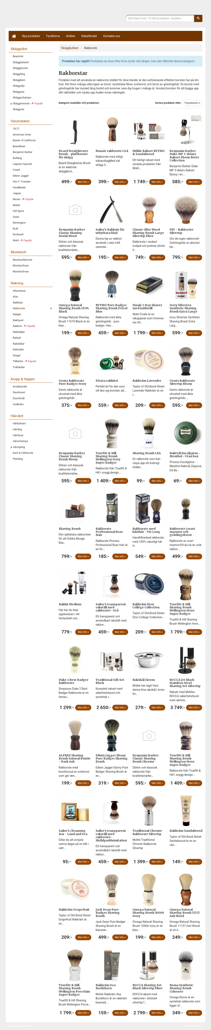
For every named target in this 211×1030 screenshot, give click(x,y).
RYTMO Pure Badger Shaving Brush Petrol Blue (111, 308)
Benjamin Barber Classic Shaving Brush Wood (72, 233)
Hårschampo (20, 441)
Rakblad (17, 302)
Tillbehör (24, 361)
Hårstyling (19, 447)
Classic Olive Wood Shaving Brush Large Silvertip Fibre (148, 233)
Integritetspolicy (193, 1025)
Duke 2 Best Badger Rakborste (73, 681)
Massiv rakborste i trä (112, 151)
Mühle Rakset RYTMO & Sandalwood (148, 152)
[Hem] (14, 36)
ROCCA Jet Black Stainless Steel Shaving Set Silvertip (185, 683)
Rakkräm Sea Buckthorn (106, 986)
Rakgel (17, 314)
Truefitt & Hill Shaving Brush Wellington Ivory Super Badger (108, 457)
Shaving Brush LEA (146, 453)
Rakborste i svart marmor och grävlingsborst (182, 532)
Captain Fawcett (22, 164)
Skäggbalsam (21, 62)
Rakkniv (24, 326)
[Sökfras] (159, 18)
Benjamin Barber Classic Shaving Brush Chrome (145, 759)
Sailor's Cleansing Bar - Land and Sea (73, 832)
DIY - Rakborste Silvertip (181, 231)
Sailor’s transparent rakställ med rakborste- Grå (111, 607)
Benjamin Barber (23, 152)
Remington (19, 222)
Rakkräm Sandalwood (186, 831)
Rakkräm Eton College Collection (145, 605)
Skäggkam (19, 80)
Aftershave (19, 290)
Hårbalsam (19, 423)
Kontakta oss (111, 36)
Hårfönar (18, 435)
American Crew (22, 134)
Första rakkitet (107, 381)
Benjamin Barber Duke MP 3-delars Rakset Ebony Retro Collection (184, 155)
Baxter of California (24, 140)
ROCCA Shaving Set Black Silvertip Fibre (147, 986)
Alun (15, 296)
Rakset (17, 337)
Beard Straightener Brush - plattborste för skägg (73, 154)
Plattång (18, 458)
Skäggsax (18, 91)
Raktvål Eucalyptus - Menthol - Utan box (185, 454)
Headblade (19, 187)
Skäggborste (20, 68)
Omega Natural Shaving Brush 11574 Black (74, 308)
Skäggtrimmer (28, 103)
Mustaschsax (21, 265)
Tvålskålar (19, 367)
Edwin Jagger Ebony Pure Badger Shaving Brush (112, 759)
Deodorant (19, 392)
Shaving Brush (70, 529)
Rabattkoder (89, 36)
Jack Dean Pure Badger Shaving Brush (108, 913)
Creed (16, 169)
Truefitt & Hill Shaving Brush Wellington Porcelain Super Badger (74, 989)
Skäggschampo (22, 97)
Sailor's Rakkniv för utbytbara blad (110, 231)
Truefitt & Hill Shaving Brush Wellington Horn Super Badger (182, 609)
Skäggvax (18, 109)
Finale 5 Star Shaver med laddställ (147, 306)
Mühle (16, 205)
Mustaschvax (21, 271)
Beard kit (18, 56)
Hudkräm (18, 404)
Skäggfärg (19, 74)
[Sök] (198, 18)
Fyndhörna (53, 36)
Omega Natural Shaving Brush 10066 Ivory (148, 913)
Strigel (16, 355)
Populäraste (192, 102)
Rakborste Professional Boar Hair (109, 532)
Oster (16, 216)
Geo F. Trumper (22, 181)
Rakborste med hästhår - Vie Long (146, 530)
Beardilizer (19, 146)
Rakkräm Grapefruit (74, 909)
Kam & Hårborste (23, 452)
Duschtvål (19, 398)
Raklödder (19, 332)
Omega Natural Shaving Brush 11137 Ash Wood (185, 913)
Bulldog (17, 158)
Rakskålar (19, 343)
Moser (23, 199)
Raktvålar (18, 349)
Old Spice (18, 210)
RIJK (15, 228)
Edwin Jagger (21, 175)
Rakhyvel (18, 320)
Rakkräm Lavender (146, 381)
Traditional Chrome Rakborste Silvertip (147, 832)
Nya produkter (31, 36)
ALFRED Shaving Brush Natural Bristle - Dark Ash (74, 759)
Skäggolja (19, 85)
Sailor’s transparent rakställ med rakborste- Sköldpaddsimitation (111, 835)
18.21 (16, 128)
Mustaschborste (22, 259)
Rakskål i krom (143, 680)
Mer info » (83, 182)
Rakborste (19, 308)
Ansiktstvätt (20, 386)
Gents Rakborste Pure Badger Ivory (72, 382)
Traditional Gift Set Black (110, 681)
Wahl (22, 240)
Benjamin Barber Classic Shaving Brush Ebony (72, 456)
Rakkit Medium (70, 604)
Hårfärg (17, 429)
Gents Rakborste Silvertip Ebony (182, 382)
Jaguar (17, 193)
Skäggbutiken (43, 15)
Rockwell (18, 234)
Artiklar (70, 36)
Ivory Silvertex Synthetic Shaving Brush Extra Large (183, 308)
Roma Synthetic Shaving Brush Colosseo (181, 988)
